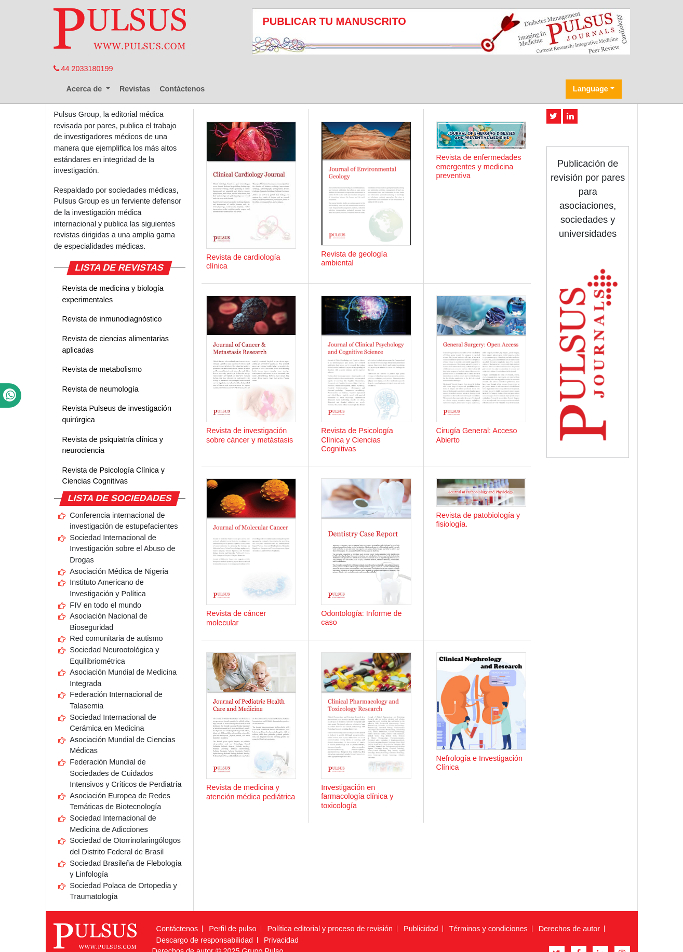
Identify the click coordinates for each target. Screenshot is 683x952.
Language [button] (590, 89)
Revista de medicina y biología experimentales (113, 294)
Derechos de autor (569, 928)
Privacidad (281, 940)
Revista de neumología (100, 389)
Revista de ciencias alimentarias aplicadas (115, 344)
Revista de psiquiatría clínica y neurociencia (112, 445)
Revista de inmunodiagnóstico (112, 319)
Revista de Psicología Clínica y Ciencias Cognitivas (113, 476)
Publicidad (421, 928)
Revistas (134, 89)
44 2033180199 (83, 68)
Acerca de (85, 89)
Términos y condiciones (488, 928)
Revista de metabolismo (102, 369)
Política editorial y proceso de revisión (330, 928)
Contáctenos (182, 89)
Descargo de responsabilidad (204, 940)
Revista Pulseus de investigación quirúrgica (116, 414)
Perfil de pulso (232, 928)
